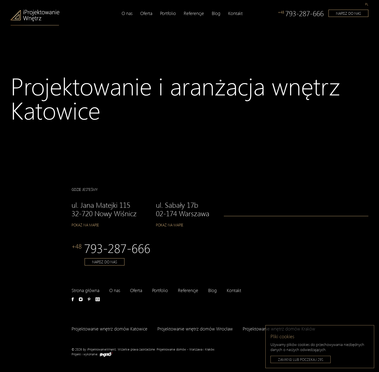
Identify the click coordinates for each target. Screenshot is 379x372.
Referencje (194, 13)
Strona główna (85, 290)
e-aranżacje (97, 299)
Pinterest (89, 299)
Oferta (146, 13)
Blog (216, 13)
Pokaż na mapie (85, 224)
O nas (127, 13)
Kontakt (235, 13)
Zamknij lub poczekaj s (300, 360)
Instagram (81, 299)
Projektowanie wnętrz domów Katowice (109, 329)
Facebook (73, 299)
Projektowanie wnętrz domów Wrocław (195, 329)
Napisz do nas (348, 13)
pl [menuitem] (366, 4)
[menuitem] (366, 4)
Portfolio (168, 13)
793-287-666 (301, 13)
